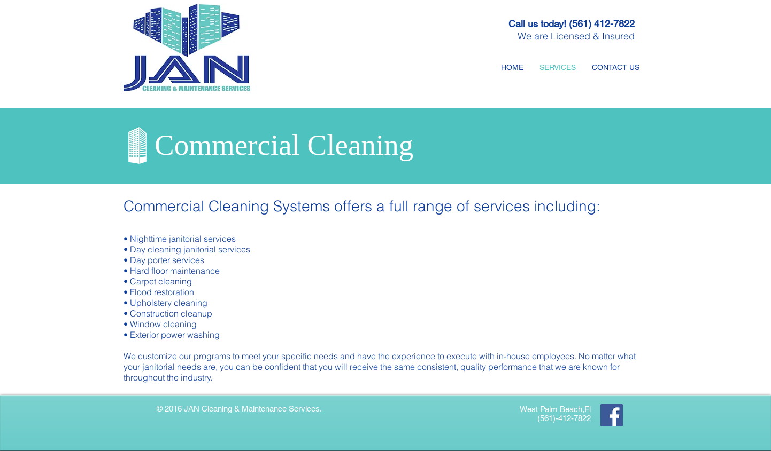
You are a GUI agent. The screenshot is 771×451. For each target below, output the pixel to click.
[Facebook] (611, 415)
